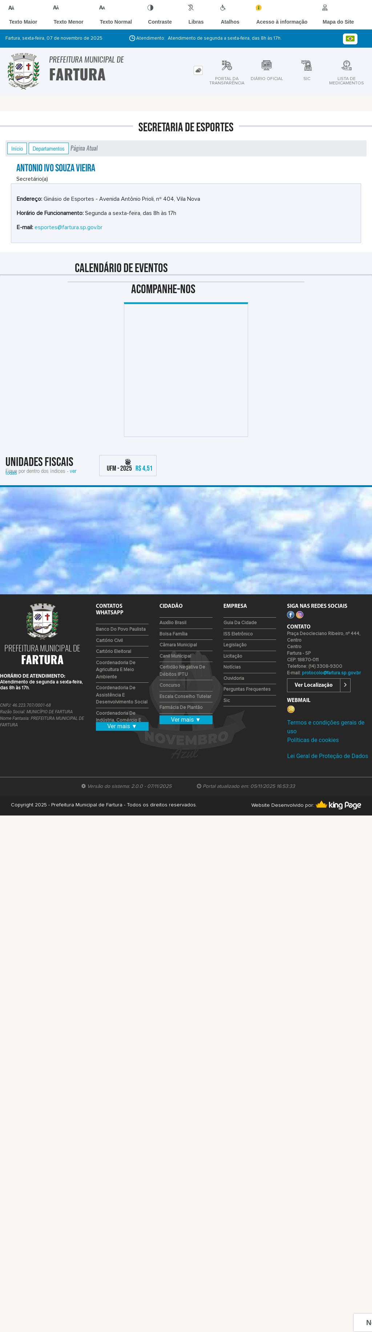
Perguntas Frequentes (247, 689)
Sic (226, 700)
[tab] (198, 70)
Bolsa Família (173, 634)
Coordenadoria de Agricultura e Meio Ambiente (116, 670)
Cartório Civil (109, 640)
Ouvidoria (233, 678)
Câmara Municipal (178, 645)
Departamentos (49, 148)
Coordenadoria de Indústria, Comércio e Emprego (118, 720)
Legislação (235, 645)
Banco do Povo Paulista (121, 629)
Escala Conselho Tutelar (185, 696)
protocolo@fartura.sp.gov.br (331, 673)
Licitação (232, 656)
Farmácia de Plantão (181, 707)
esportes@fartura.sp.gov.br (68, 227)
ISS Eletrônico (238, 634)
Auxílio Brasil (172, 623)
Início (17, 148)
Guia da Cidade (240, 623)
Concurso (169, 685)
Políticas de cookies (313, 740)
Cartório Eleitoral (113, 651)
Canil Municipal (175, 656)
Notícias (232, 667)
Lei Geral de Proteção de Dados (327, 756)
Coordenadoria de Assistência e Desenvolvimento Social (121, 695)
